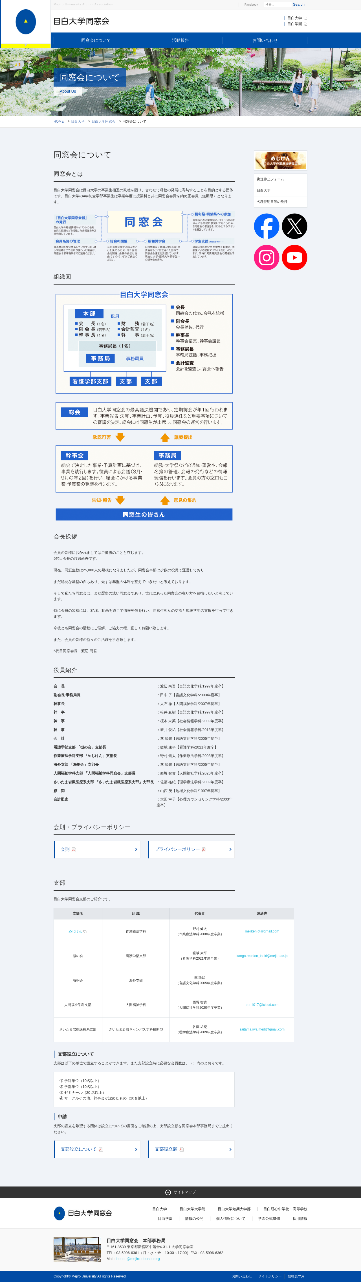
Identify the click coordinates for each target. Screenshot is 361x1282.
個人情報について (230, 1218)
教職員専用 (296, 1276)
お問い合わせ (265, 40)
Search (299, 4)
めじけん (78, 931)
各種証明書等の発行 (272, 202)
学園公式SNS (269, 1218)
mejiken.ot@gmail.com (262, 931)
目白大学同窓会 (103, 121)
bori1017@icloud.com (262, 1005)
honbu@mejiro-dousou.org (138, 1259)
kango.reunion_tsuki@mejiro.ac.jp (262, 956)
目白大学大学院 (192, 1209)
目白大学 (297, 18)
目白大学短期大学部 (234, 1209)
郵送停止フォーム (270, 179)
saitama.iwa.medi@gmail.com (262, 1029)
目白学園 (297, 24)
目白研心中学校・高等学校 (285, 1209)
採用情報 (300, 1218)
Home (59, 121)
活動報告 (180, 40)
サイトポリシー (270, 1276)
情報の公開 (194, 1218)
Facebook (251, 4)
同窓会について (96, 40)
